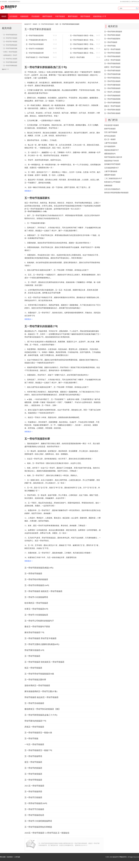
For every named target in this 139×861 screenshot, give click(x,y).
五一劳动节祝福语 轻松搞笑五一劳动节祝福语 (44, 662)
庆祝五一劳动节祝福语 (34, 727)
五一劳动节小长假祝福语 (35, 49)
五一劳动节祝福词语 (33, 791)
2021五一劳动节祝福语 (34, 786)
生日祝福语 (13, 16)
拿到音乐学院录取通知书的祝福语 (116, 193)
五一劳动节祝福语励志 (112, 78)
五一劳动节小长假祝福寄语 (36, 597)
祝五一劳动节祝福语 (33, 668)
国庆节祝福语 (85, 16)
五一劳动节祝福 (31, 738)
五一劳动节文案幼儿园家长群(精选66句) (41, 644)
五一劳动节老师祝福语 (112, 102)
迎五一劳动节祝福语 (33, 762)
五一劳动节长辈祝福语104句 (36, 585)
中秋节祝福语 (60, 16)
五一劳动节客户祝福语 (10, 41)
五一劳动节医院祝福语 (112, 88)
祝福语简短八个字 (99, 16)
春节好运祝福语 (110, 136)
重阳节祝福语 (73, 16)
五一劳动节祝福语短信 (10, 35)
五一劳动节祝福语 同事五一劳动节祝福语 (82, 44)
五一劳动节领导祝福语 (112, 70)
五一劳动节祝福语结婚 (112, 74)
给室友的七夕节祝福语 (112, 182)
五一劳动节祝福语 (32, 656)
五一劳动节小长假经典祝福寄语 (38, 821)
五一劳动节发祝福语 (33, 774)
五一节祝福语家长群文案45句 (36, 40)
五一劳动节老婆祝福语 (112, 85)
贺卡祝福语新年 (110, 146)
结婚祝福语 (24, 16)
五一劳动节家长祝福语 (112, 35)
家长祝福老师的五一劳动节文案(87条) (40, 691)
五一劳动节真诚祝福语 (112, 95)
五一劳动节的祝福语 (33, 768)
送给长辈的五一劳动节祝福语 (37, 685)
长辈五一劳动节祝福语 (10, 52)
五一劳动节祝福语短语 (34, 815)
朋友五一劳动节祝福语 (112, 106)
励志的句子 (27, 24)
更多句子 (4, 69)
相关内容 (7, 28)
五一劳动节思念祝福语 (112, 81)
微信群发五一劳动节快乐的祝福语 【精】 (42, 709)
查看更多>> (28, 191)
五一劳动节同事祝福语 (10, 65)
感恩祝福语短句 (110, 154)
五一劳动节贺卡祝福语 (10, 38)
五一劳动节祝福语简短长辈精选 (38, 827)
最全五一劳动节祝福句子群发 (37, 626)
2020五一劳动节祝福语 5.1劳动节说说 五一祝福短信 (46, 833)
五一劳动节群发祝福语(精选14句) (38, 568)
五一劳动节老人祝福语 (10, 59)
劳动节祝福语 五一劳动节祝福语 (37, 57)
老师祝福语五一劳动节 (10, 55)
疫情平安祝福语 (110, 129)
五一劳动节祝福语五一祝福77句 (38, 750)
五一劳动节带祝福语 (33, 780)
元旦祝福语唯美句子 (111, 168)
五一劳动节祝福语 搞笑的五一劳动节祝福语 (43, 591)
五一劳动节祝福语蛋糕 (112, 99)
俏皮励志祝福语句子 (111, 150)
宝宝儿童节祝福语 (110, 132)
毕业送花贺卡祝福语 (111, 125)
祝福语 (4, 16)
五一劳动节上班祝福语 (112, 92)
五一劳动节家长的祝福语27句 (40, 326)
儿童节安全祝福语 (110, 143)
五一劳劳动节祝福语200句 (35, 803)
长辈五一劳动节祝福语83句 (36, 609)
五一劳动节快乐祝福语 (112, 53)
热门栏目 (113, 120)
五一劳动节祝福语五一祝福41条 (38, 733)
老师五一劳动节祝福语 (112, 67)
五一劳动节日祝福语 (33, 797)
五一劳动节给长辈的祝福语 (36, 579)
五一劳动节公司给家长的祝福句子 (39, 621)
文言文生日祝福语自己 (112, 189)
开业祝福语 (35, 16)
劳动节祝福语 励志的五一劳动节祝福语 (41, 697)
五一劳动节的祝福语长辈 (35, 53)
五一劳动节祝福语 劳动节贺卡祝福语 (40, 638)
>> (8, 69)
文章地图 (17, 857)
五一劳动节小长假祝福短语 (36, 615)
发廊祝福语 (108, 185)
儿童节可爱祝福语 (110, 171)
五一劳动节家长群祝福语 (46, 24)
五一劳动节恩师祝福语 (10, 45)
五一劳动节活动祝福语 (34, 703)
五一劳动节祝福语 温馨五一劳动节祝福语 (82, 49)
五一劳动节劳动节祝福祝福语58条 (39, 674)
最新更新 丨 (10, 857)
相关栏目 (113, 26)
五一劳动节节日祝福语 (34, 809)
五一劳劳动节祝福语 (33, 573)
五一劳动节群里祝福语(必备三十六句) (40, 715)
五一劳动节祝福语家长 (37, 198)
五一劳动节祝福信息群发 (35, 35)
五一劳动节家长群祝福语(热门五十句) (45, 67)
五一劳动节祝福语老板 (10, 48)
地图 (56, 24)
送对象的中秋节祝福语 (112, 164)
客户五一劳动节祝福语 (112, 49)
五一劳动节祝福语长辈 (37, 438)
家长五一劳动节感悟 (77, 57)
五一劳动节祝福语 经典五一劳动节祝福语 (82, 35)
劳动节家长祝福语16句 (34, 650)
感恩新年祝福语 (110, 175)
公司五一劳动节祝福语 (112, 60)
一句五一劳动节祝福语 (34, 744)
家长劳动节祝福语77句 (34, 632)
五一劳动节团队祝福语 (10, 62)
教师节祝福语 (47, 16)
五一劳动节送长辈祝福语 (35, 44)
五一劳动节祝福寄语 (33, 756)
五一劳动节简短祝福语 (112, 56)
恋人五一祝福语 (110, 139)
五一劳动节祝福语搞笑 (112, 63)
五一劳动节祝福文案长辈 (35, 679)
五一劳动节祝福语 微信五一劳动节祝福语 (82, 40)
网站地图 (3, 857)
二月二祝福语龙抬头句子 (113, 178)
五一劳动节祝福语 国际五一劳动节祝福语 (82, 53)
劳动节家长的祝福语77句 (35, 721)
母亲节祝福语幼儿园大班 (113, 157)
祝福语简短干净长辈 (111, 161)
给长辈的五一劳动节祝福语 (36, 603)
